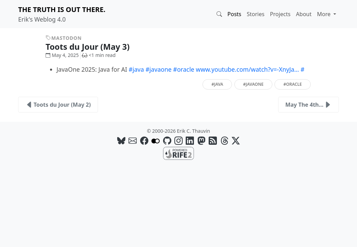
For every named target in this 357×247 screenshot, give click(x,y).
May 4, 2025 (62, 55)
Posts (234, 14)
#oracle (183, 69)
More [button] (324, 14)
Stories (255, 14)
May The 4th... (308, 105)
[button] (219, 14)
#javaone (159, 69)
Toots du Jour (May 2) (58, 105)
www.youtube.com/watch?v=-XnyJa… (247, 69)
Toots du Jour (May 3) (93, 46)
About (303, 14)
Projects (280, 14)
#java (136, 69)
